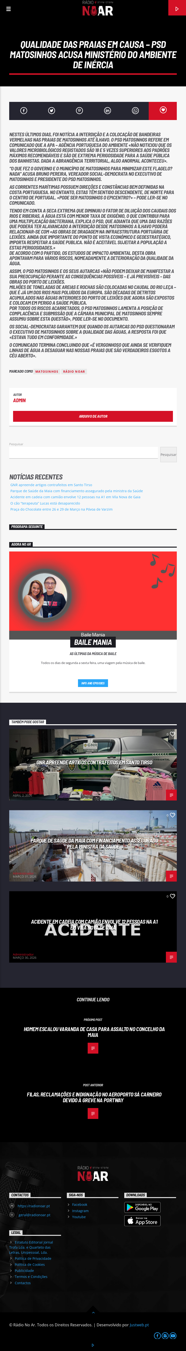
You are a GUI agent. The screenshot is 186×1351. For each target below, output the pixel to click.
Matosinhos (46, 372)
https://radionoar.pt (34, 1206)
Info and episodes (93, 683)
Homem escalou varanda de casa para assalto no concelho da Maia (94, 1032)
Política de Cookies (30, 1264)
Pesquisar (16, 444)
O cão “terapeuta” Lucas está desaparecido (45, 503)
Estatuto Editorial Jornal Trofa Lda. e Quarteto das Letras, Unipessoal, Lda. (31, 1247)
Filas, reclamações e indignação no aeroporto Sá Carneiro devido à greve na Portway (94, 1097)
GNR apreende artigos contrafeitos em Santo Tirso (51, 485)
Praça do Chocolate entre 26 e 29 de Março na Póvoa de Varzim (61, 509)
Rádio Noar (74, 372)
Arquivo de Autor (93, 416)
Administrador (23, 792)
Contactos (23, 1283)
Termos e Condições (31, 1276)
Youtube (79, 1217)
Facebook (79, 1204)
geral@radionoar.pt (34, 1215)
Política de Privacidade (33, 1258)
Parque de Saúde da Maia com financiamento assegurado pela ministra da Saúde (76, 491)
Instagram (80, 1210)
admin (19, 400)
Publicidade (24, 1270)
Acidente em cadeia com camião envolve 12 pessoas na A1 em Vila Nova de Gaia (75, 497)
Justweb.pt (139, 1325)
